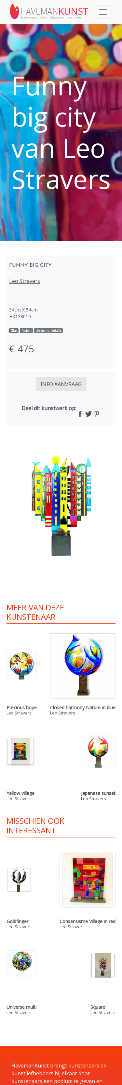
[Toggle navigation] (103, 12)
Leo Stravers (24, 281)
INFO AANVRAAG (61, 384)
